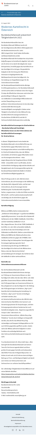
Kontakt (18, 416)
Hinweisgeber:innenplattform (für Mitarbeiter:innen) (18, 428)
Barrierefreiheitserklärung (18, 422)
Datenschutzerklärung (18, 419)
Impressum (18, 425)
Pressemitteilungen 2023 (14, 14)
